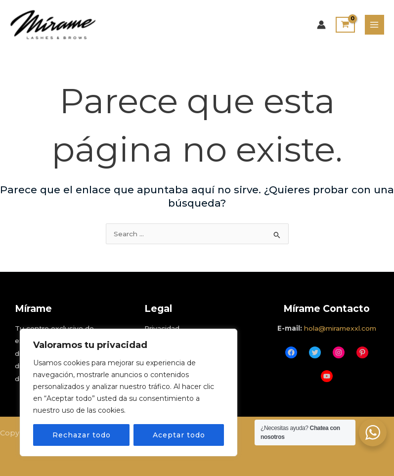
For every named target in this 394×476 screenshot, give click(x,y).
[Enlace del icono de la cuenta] (321, 24)
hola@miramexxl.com (340, 328)
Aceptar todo (179, 435)
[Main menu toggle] (374, 24)
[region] (128, 392)
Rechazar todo (81, 435)
